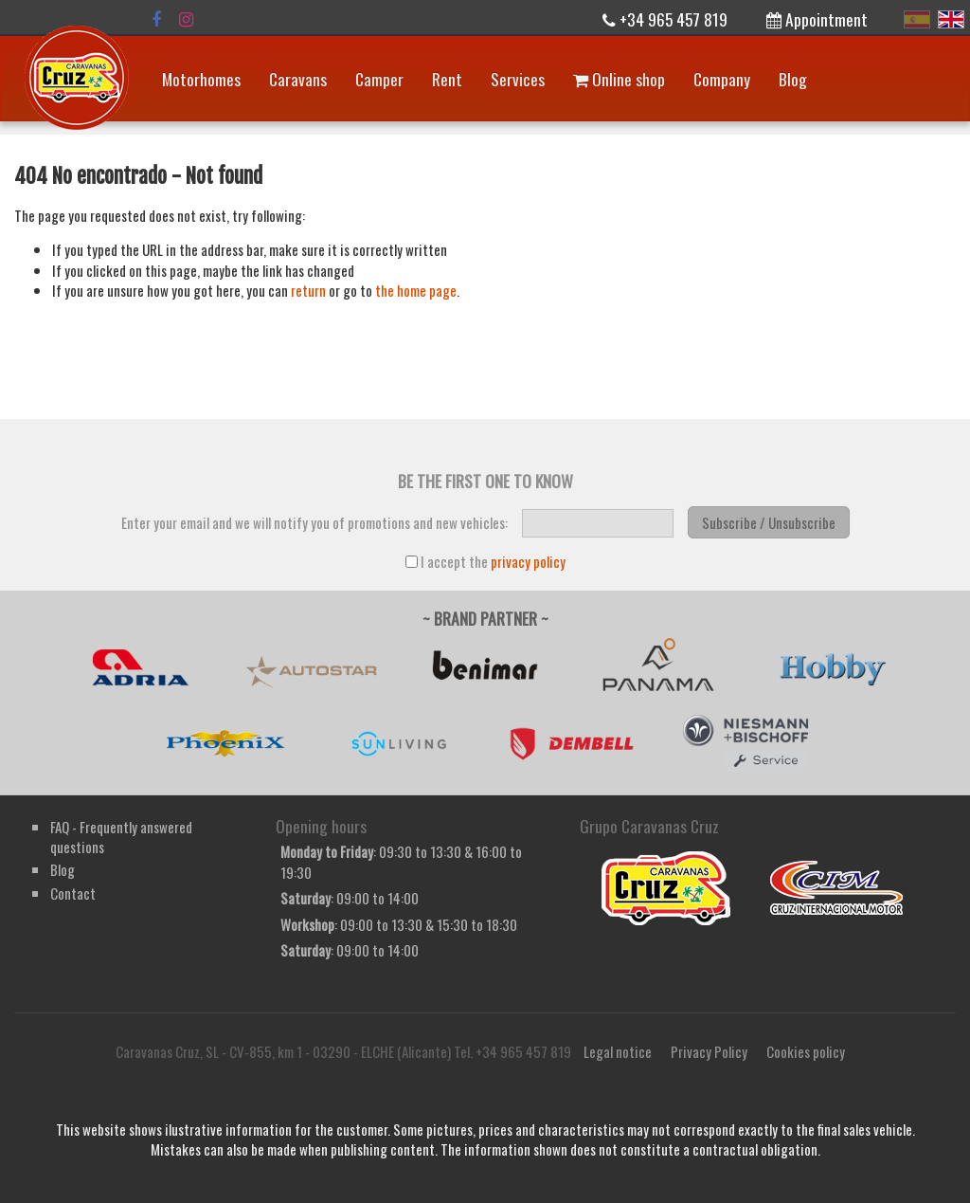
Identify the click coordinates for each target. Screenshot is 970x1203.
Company (721, 78)
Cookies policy (805, 1051)
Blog (793, 78)
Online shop (619, 78)
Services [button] (518, 78)
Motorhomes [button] (201, 78)
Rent (447, 78)
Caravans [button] (298, 78)
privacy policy (528, 561)
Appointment (817, 19)
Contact (73, 893)
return (308, 290)
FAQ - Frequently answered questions (121, 836)
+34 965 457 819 (665, 19)
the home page (416, 290)
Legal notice (618, 1051)
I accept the (485, 562)
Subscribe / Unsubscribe (768, 522)
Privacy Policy (709, 1051)
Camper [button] (379, 78)
